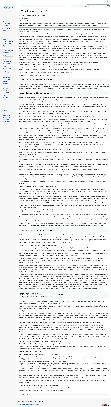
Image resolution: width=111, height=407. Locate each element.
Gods (3, 95)
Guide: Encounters (7, 65)
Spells (4, 48)
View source (74, 6)
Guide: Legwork (6, 63)
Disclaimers (38, 404)
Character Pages (6, 68)
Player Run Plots (6, 61)
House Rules (5, 52)
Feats (3, 45)
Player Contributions (7, 103)
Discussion (24, 6)
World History (5, 94)
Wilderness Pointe (6, 77)
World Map (5, 90)
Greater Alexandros (7, 76)
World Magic (5, 92)
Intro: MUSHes (6, 23)
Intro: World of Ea (6, 25)
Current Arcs (5, 30)
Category (21, 394)
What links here (6, 115)
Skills (3, 47)
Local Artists (5, 105)
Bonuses (4, 59)
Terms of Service (6, 29)
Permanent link (6, 123)
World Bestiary (6, 88)
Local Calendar (6, 79)
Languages (5, 83)
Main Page (5, 18)
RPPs (3, 36)
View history (82, 6)
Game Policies (6, 27)
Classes (4, 39)
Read (68, 6)
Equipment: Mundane (7, 41)
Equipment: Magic (6, 43)
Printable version (6, 121)
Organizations (5, 81)
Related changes (6, 117)
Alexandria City (6, 74)
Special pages (5, 119)
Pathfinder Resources (7, 50)
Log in (108, 1)
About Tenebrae (30, 404)
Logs (26, 394)
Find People (5, 67)
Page (18, 6)
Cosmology (5, 97)
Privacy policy (21, 404)
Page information (6, 125)
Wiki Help (4, 110)
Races (4, 38)
